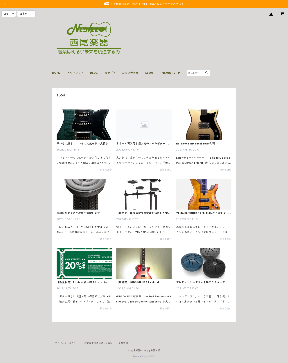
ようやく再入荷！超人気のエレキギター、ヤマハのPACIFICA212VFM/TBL (143, 143)
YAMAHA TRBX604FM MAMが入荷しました (202, 213)
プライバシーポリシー (67, 343)
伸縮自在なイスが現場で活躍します (78, 213)
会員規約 (123, 343)
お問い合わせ (130, 72)
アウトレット (75, 72)
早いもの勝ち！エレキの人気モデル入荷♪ (82, 143)
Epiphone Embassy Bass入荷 (195, 143)
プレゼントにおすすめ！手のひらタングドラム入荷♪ (203, 282)
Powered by (144, 356)
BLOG (94, 72)
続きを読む (106, 169)
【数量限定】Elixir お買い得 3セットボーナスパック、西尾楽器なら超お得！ (84, 282)
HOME (56, 72)
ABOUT (150, 72)
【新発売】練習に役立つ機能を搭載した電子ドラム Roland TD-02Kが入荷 (143, 213)
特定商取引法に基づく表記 (98, 343)
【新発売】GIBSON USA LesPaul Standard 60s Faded (137, 282)
